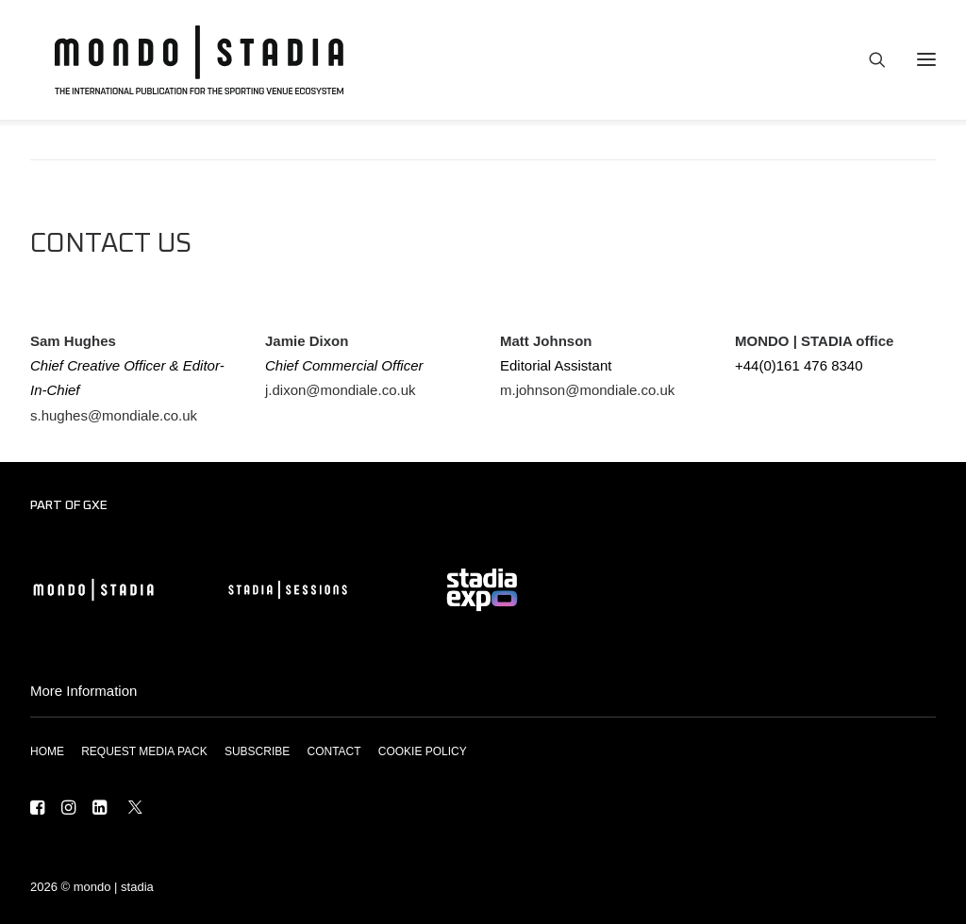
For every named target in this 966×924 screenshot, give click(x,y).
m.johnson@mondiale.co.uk (587, 390)
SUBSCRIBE (257, 751)
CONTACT (333, 751)
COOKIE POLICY (422, 751)
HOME (47, 751)
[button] (37, 809)
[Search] (869, 63)
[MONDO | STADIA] (188, 63)
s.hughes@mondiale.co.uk (113, 415)
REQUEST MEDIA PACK (144, 751)
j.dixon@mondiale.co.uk (340, 390)
